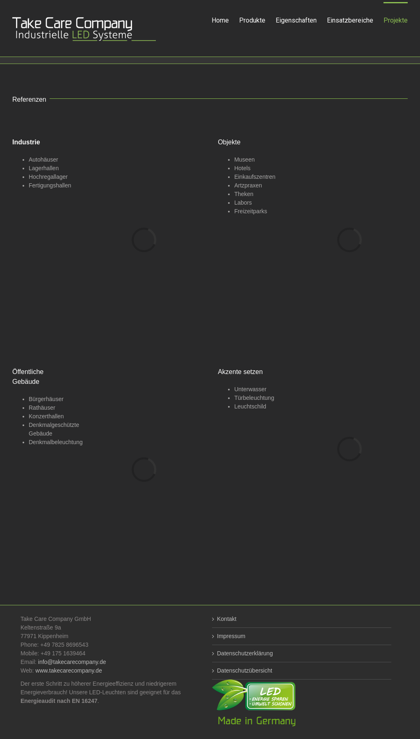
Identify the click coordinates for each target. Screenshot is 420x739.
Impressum (231, 636)
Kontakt (226, 619)
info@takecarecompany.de (72, 662)
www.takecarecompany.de (68, 670)
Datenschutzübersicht (244, 670)
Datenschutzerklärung (245, 653)
